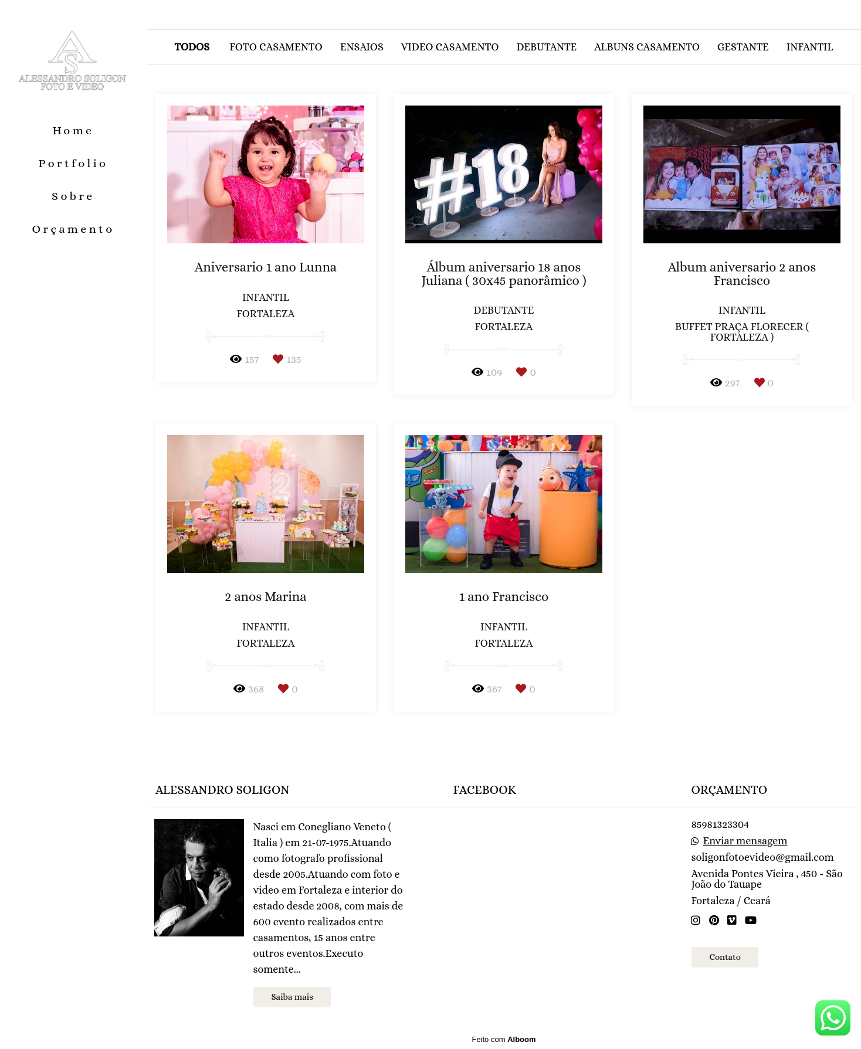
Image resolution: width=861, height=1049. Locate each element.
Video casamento (450, 47)
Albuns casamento (647, 47)
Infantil (810, 47)
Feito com (503, 1039)
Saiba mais (292, 997)
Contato (724, 957)
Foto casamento (276, 47)
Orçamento (73, 229)
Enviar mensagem (745, 841)
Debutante (546, 47)
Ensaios (362, 47)
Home (73, 130)
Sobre (73, 196)
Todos (191, 47)
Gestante (743, 47)
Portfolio (74, 163)
